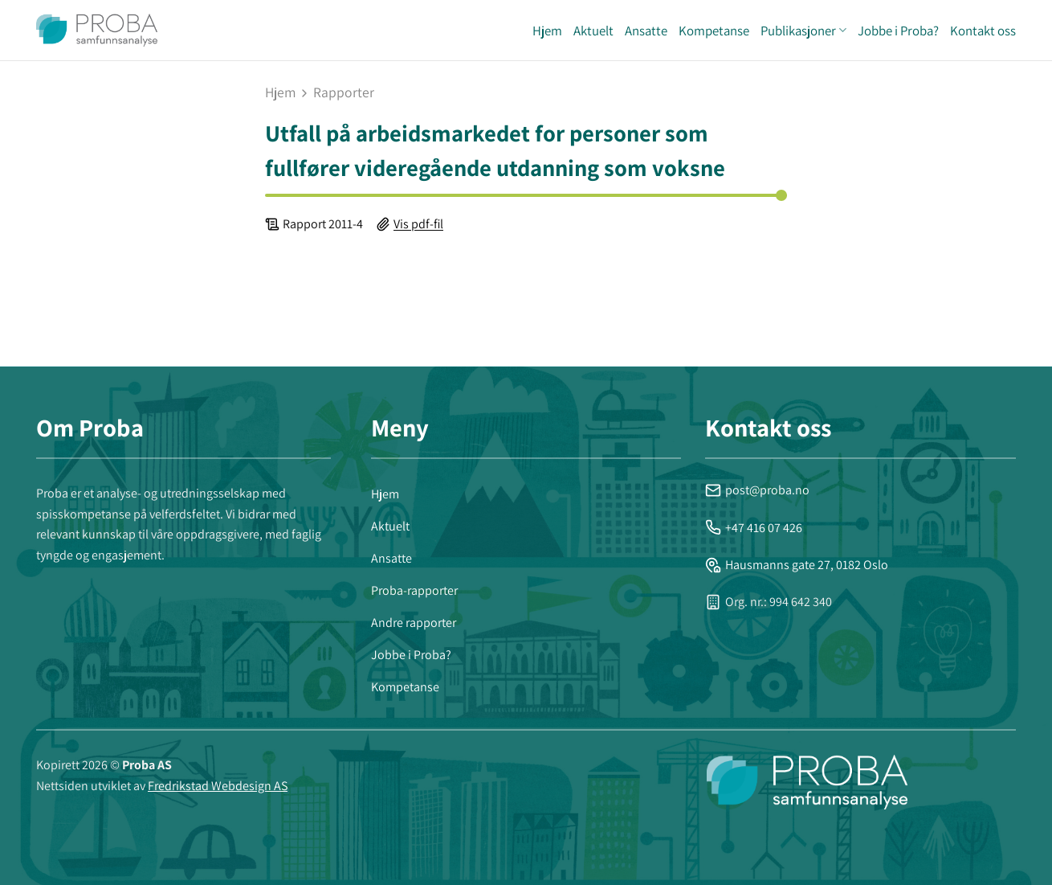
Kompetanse (714, 30)
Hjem (547, 30)
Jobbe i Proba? (898, 30)
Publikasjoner (803, 30)
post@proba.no (757, 489)
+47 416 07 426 (753, 527)
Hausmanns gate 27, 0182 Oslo (796, 564)
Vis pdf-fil (418, 223)
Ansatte (646, 30)
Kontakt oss (983, 30)
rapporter (343, 92)
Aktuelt (593, 30)
